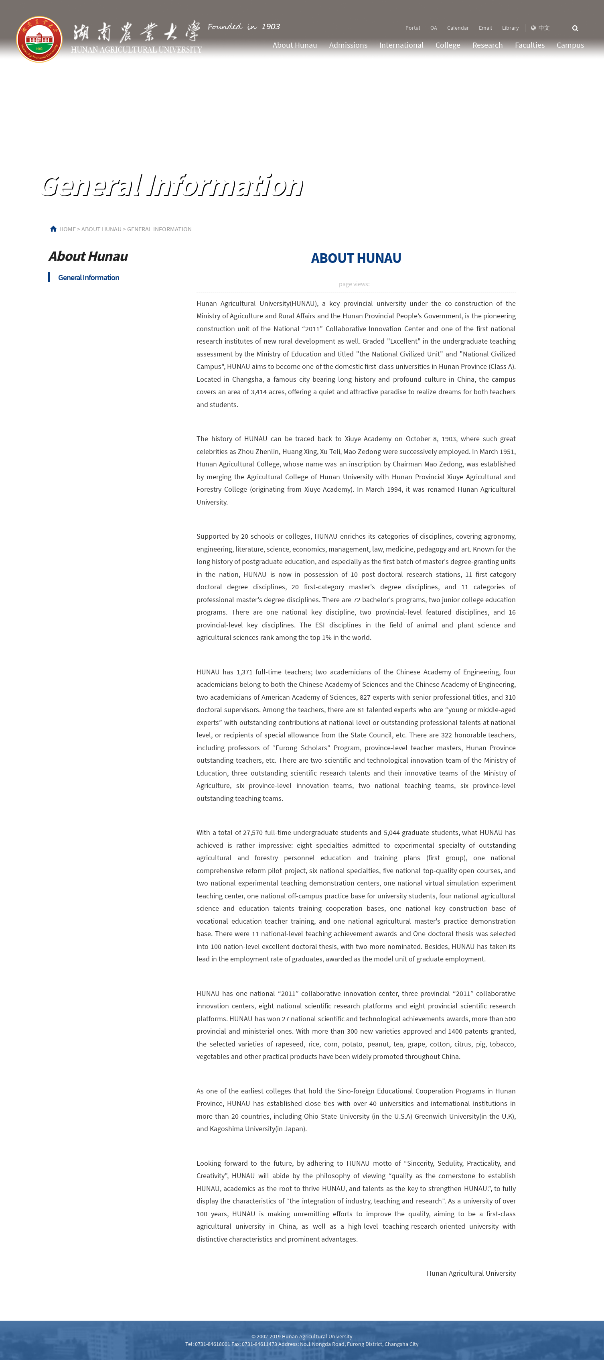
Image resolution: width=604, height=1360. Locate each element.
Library (510, 27)
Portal (412, 27)
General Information (159, 229)
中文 (539, 27)
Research (487, 45)
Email (485, 27)
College (448, 45)
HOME (67, 229)
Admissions (348, 45)
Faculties (530, 45)
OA (433, 27)
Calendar (458, 27)
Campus (570, 45)
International (401, 45)
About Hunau (295, 45)
